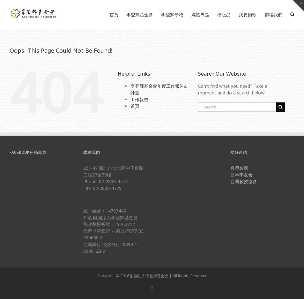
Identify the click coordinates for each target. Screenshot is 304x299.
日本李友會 (241, 175)
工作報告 (139, 99)
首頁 (134, 106)
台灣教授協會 (243, 181)
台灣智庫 (239, 168)
